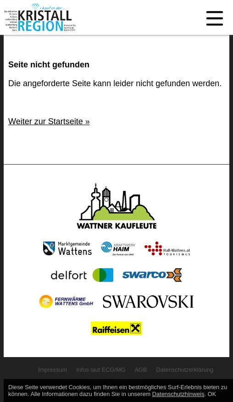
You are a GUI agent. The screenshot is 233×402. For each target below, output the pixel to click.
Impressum (52, 369)
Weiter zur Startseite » (49, 121)
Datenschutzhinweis (178, 394)
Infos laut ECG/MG (100, 369)
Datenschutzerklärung (184, 369)
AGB (141, 369)
